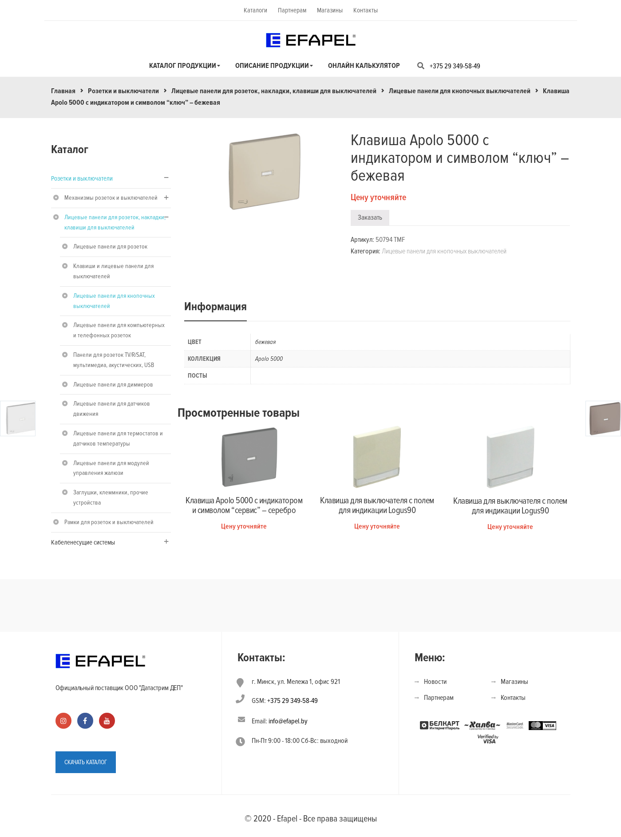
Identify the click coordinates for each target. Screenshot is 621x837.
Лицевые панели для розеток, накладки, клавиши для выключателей (273, 91)
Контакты (365, 10)
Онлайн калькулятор (364, 65)
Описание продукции (272, 65)
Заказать (370, 217)
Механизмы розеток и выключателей (111, 197)
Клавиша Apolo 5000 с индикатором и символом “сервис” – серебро (244, 505)
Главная (63, 91)
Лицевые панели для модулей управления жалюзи (111, 468)
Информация (215, 307)
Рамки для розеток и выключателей (109, 522)
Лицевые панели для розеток (110, 246)
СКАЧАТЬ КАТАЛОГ (85, 761)
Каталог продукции (182, 65)
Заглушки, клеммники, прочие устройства (110, 497)
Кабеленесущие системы (83, 542)
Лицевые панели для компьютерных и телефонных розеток (119, 330)
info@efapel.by (288, 721)
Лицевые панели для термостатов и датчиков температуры (118, 438)
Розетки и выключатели (123, 91)
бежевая (265, 342)
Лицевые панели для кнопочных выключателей (459, 91)
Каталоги (255, 10)
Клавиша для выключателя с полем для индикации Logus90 (377, 505)
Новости (435, 681)
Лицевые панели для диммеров (113, 384)
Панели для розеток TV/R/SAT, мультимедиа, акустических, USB (113, 360)
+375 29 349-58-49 (455, 66)
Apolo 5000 (269, 359)
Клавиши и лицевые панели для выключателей (113, 271)
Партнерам (292, 10)
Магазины (330, 10)
